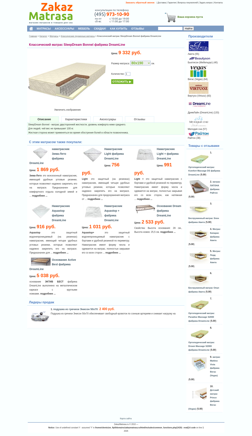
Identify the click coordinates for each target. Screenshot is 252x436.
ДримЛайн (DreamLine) (200, 112)
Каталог (43, 36)
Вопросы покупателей (188, 3)
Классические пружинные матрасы (78, 36)
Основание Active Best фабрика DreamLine (53, 264)
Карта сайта (126, 418)
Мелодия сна (195, 129)
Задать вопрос (206, 3)
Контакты (218, 3)
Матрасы (54, 36)
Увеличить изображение (67, 109)
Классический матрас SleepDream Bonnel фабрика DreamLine (129, 36)
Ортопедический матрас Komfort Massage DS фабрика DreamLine (204, 171)
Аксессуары (108, 119)
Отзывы (139, 119)
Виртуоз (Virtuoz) (197, 95)
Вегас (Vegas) (195, 79)
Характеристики (76, 119)
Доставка (162, 3)
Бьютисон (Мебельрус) (200, 62)
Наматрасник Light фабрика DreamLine (114, 153)
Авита (191, 54)
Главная (33, 36)
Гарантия (172, 3)
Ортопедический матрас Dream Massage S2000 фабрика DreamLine (201, 346)
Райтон (192, 138)
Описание (44, 119)
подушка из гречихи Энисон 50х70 (75, 309)
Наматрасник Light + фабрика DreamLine (168, 153)
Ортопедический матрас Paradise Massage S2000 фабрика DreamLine (201, 317)
